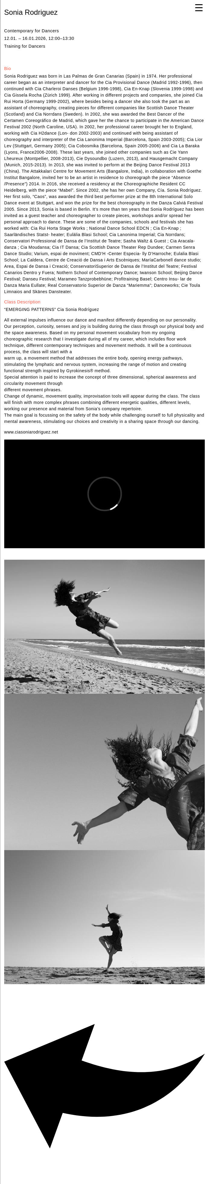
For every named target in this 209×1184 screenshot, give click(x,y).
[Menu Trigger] (199, 8)
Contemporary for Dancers (32, 30)
